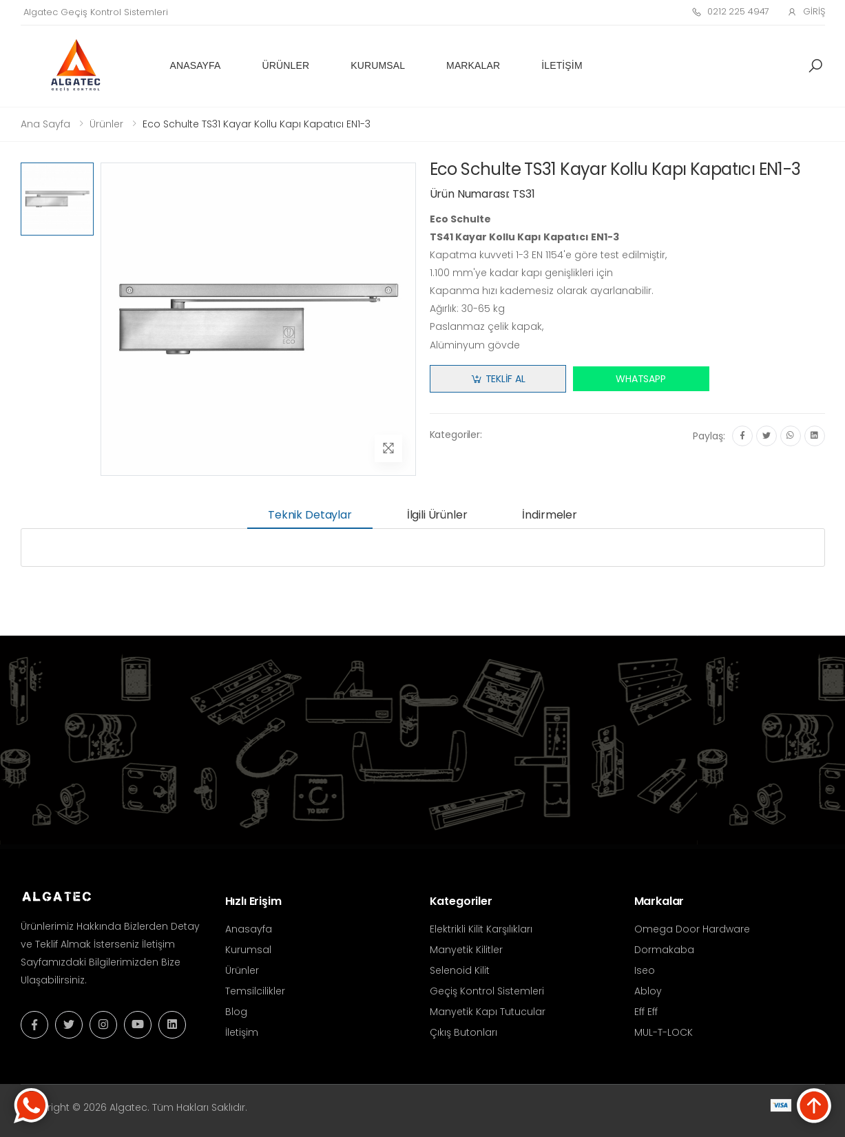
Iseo (644, 970)
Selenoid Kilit (460, 970)
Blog (236, 1012)
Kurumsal (378, 65)
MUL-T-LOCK (663, 1032)
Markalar (473, 65)
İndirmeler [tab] (549, 515)
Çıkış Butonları (463, 1032)
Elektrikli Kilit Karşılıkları (481, 929)
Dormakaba (664, 950)
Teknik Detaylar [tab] (310, 515)
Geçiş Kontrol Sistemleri (487, 991)
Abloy (648, 991)
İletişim (561, 65)
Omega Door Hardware (692, 929)
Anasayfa (195, 65)
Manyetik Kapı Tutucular (487, 1012)
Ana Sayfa (45, 124)
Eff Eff (646, 1012)
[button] (815, 66)
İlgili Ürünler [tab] (437, 515)
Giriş (805, 11)
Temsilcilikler (255, 991)
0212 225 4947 (730, 11)
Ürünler (286, 65)
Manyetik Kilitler (466, 950)
